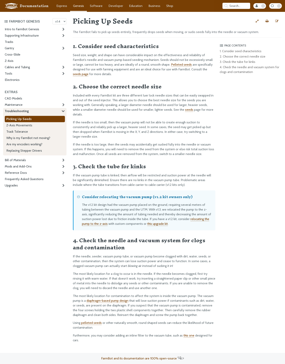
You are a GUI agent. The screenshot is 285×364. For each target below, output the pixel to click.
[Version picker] (59, 21)
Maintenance (14, 105)
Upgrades (11, 185)
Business (154, 6)
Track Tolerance (17, 131)
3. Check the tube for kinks (237, 62)
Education (135, 6)
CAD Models (13, 98)
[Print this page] (267, 21)
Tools (8, 73)
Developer (115, 6)
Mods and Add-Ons (18, 166)
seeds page (80, 74)
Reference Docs (16, 173)
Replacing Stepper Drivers (24, 150)
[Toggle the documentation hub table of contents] (27, 21)
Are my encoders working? (24, 144)
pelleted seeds (91, 323)
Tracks (9, 42)
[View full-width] (257, 21)
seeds (189, 110)
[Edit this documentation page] (277, 21)
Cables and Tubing (17, 67)
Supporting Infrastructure (22, 35)
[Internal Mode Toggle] (259, 6)
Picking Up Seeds (19, 119)
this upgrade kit (157, 224)
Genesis (78, 6)
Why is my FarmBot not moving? (28, 138)
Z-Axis (9, 61)
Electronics (12, 80)
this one (188, 335)
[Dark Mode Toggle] (275, 6)
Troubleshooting (17, 111)
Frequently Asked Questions (24, 179)
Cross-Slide (12, 54)
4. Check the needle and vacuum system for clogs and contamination (249, 69)
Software (96, 6)
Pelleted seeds (181, 64)
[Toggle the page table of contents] (250, 45)
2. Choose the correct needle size (242, 56)
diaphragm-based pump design (107, 301)
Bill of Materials (15, 160)
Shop (169, 6)
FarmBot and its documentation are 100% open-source (142, 358)
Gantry (9, 48)
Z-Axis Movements (19, 125)
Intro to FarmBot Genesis (22, 29)
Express (61, 6)
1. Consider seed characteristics (240, 51)
